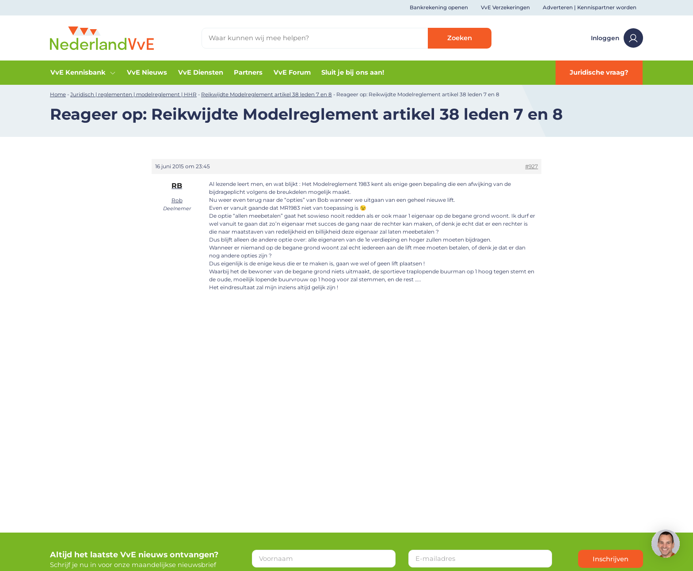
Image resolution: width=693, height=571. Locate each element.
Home (58, 94)
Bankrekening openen (439, 7)
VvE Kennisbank (83, 72)
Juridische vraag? (599, 72)
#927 (531, 166)
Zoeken (459, 38)
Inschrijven (610, 559)
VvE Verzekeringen (505, 7)
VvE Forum (292, 72)
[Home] (102, 38)
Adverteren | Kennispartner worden (589, 7)
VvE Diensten (200, 72)
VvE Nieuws (147, 72)
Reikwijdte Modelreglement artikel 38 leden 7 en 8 (266, 94)
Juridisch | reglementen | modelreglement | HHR (133, 94)
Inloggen (617, 38)
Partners (248, 72)
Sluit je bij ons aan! (352, 72)
